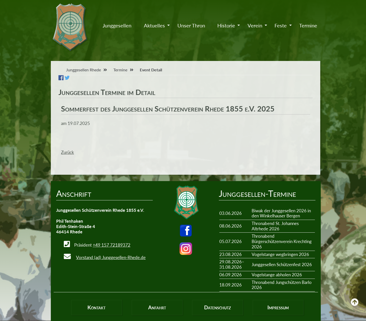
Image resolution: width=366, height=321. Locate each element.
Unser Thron (191, 25)
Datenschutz (217, 307)
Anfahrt (157, 307)
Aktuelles (154, 25)
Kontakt (96, 307)
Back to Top (354, 305)
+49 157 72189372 (111, 245)
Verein (255, 25)
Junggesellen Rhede (83, 69)
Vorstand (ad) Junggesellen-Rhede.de (111, 257)
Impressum (278, 307)
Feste (280, 25)
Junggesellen (117, 25)
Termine (308, 25)
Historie (226, 25)
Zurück (67, 152)
